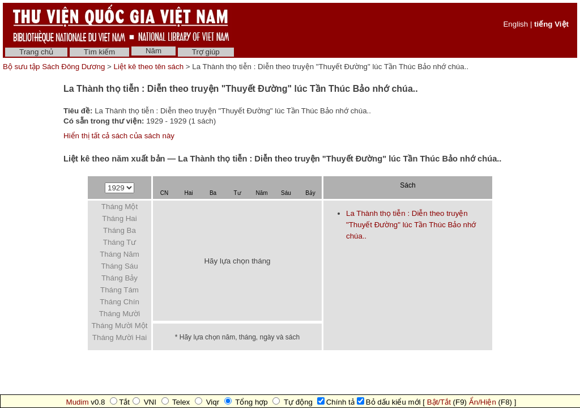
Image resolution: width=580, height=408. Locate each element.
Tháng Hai (119, 218)
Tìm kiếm (99, 52)
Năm (153, 50)
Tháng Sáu (119, 266)
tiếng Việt (551, 24)
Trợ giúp (206, 52)
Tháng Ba (119, 230)
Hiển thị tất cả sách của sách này (118, 135)
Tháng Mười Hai (119, 337)
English (515, 24)
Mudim (77, 402)
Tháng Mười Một (119, 325)
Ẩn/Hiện (482, 402)
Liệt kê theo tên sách (149, 66)
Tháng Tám (119, 290)
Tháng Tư (119, 242)
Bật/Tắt (439, 402)
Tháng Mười (119, 313)
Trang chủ (36, 52)
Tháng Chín (119, 302)
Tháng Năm (119, 254)
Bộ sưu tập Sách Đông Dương (55, 66)
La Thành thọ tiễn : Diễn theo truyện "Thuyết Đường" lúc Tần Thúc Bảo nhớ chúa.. (411, 224)
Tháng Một (119, 206)
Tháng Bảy (119, 278)
